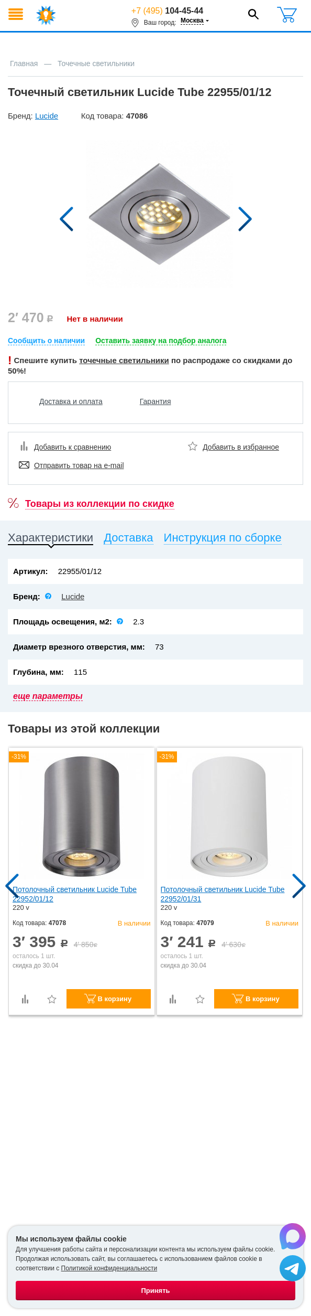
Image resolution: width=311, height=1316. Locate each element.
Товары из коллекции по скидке (99, 503)
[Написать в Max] (293, 1238)
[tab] (50, 539)
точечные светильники (124, 360)
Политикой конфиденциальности (109, 1268)
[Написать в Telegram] (293, 1270)
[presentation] (50, 539)
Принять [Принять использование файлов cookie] (155, 1290)
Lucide (72, 596)
